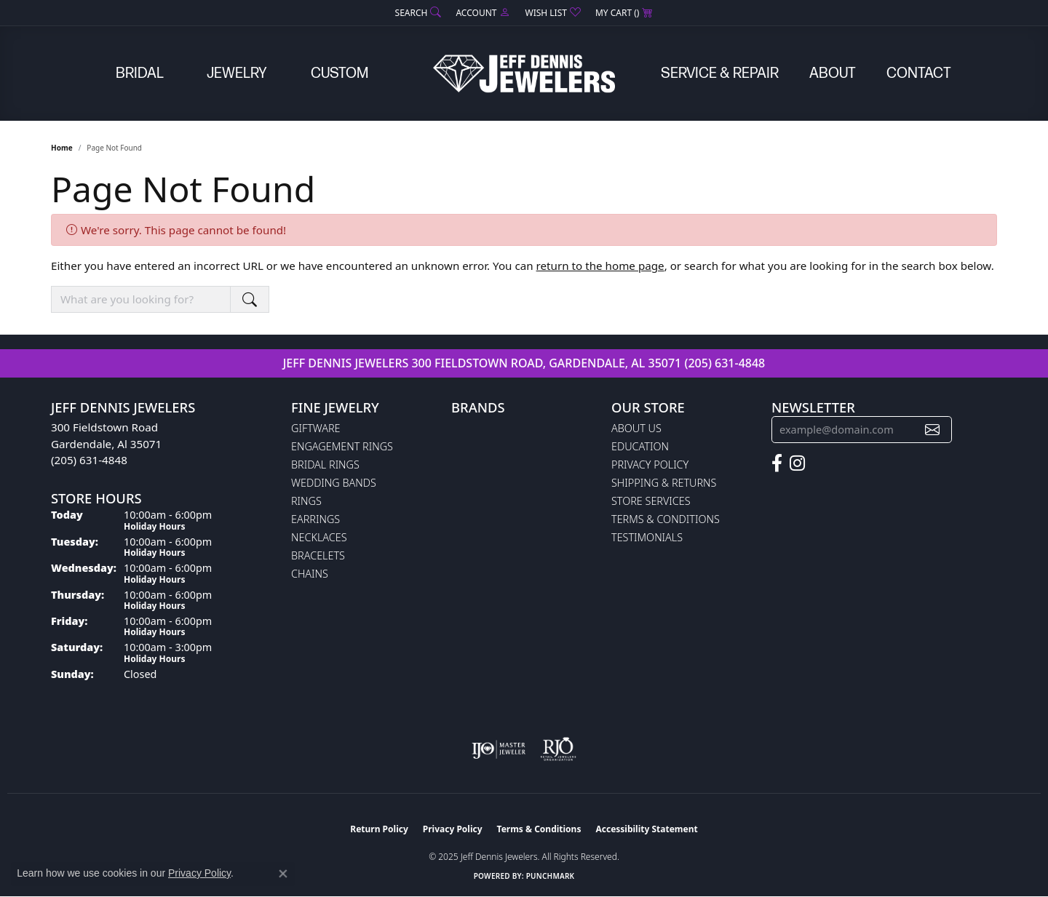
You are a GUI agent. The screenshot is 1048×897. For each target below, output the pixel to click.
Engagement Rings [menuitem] (342, 446)
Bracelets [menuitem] (318, 555)
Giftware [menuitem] (315, 428)
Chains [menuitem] (309, 574)
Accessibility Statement (646, 829)
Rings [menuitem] (306, 501)
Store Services (651, 501)
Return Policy (379, 829)
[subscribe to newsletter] (932, 429)
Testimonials (647, 537)
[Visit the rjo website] (558, 749)
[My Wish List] (552, 12)
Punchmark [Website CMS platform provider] (550, 876)
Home (62, 148)
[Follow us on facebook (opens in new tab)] (776, 463)
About (832, 73)
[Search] (418, 12)
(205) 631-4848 (724, 363)
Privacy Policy (649, 464)
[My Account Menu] (483, 12)
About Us (636, 428)
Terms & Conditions (665, 519)
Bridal (140, 73)
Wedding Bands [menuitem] (333, 483)
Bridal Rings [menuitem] (325, 464)
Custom (339, 73)
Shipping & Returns (663, 483)
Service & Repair (720, 73)
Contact (918, 73)
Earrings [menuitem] (315, 519)
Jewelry (237, 73)
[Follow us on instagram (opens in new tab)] (797, 463)
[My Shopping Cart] (624, 12)
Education (640, 446)
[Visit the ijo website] (499, 749)
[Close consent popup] (283, 873)
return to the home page (600, 265)
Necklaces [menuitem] (319, 537)
